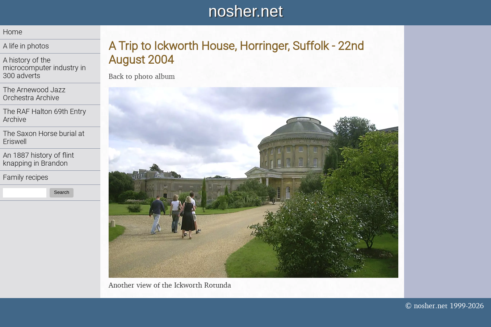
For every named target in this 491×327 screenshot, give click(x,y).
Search (61, 192)
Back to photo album (142, 76)
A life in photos (26, 46)
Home (12, 32)
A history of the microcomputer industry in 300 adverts (44, 68)
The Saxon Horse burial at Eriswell (43, 137)
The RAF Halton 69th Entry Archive (44, 115)
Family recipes (25, 177)
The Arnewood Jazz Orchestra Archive (34, 94)
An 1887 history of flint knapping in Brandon (38, 159)
